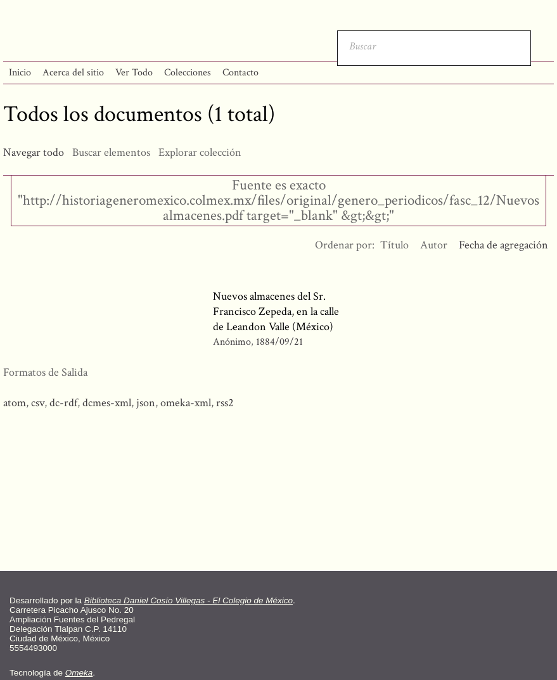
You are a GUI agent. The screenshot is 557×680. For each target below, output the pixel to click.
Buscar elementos (111, 152)
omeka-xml (185, 402)
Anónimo (232, 342)
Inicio (20, 72)
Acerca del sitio (73, 72)
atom (14, 402)
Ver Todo (134, 72)
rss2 (225, 402)
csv (37, 402)
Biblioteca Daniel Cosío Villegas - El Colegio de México (188, 600)
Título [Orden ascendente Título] (394, 245)
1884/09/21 (279, 342)
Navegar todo (33, 152)
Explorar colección (199, 152)
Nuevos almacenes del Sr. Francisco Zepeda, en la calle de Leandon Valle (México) (276, 311)
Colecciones (187, 72)
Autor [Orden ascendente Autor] (433, 245)
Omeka (79, 672)
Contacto (240, 72)
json (145, 402)
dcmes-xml (106, 402)
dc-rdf (63, 402)
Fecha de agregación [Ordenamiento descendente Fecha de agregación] (503, 245)
